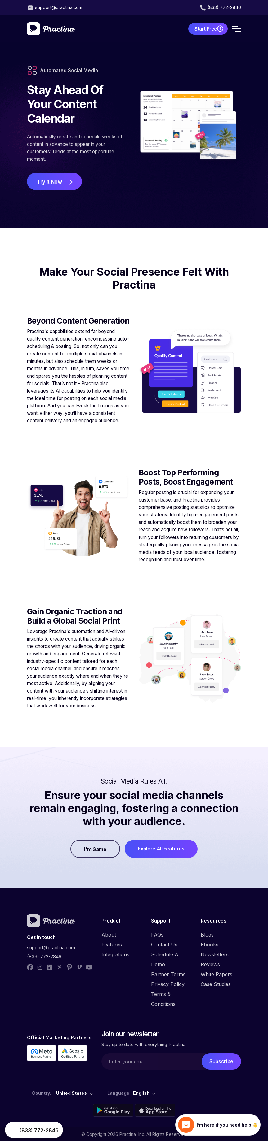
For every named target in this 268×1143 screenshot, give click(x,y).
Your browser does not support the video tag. (13, 1130)
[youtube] (89, 968)
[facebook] (30, 968)
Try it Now (50, 182)
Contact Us (164, 946)
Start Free (201, 29)
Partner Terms (168, 975)
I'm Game (93, 850)
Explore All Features (163, 850)
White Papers (216, 975)
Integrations (115, 956)
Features (111, 946)
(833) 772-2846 (224, 7)
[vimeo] (79, 968)
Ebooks (209, 946)
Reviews (210, 966)
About (108, 936)
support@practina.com (59, 7)
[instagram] (40, 968)
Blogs (207, 936)
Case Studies (216, 985)
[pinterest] (69, 968)
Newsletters (215, 956)
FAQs (157, 936)
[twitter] (59, 968)
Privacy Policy (168, 985)
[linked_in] (50, 968)
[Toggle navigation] (236, 29)
